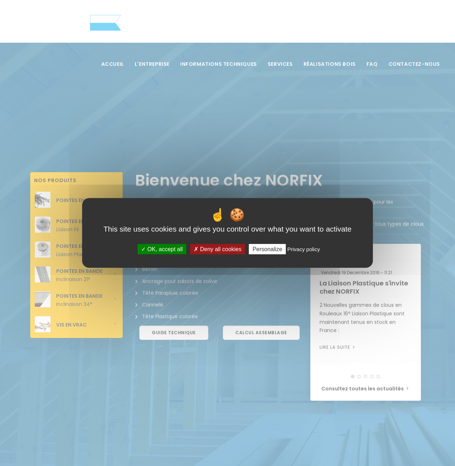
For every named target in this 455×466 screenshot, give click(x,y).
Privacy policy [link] (303, 249)
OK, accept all (162, 249)
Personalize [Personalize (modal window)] (267, 249)
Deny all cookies (217, 249)
